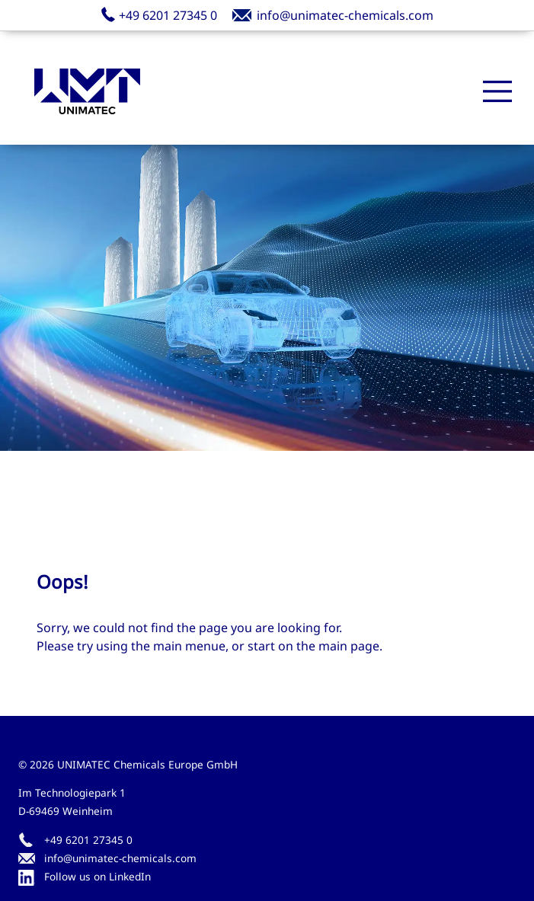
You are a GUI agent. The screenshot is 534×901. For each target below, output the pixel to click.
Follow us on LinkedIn (84, 877)
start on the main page (313, 645)
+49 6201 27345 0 (88, 839)
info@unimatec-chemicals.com (120, 858)
